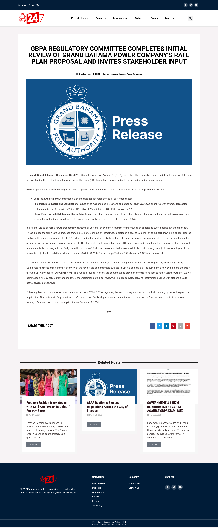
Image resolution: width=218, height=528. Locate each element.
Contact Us (34, 5)
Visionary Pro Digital (117, 524)
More (169, 18)
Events (154, 18)
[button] (190, 18)
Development (120, 18)
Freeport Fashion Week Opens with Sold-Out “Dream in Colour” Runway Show (48, 407)
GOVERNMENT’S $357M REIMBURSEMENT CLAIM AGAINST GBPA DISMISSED (165, 407)
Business (101, 18)
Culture (139, 18)
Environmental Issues (114, 74)
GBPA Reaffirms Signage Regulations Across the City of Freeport (107, 407)
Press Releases (79, 18)
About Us (22, 5)
